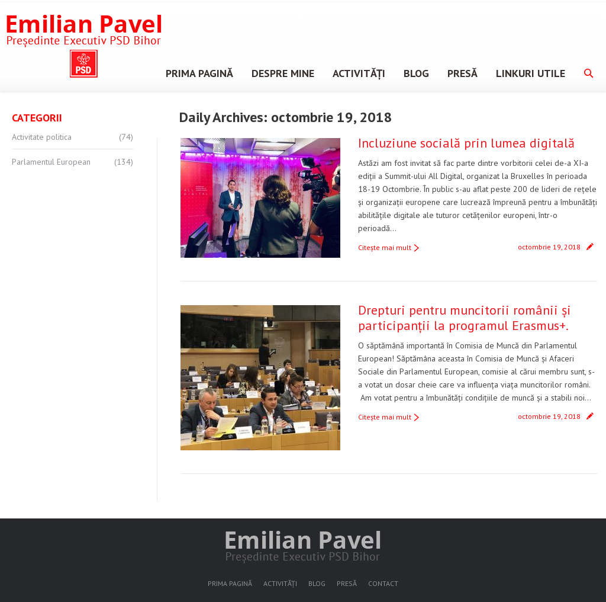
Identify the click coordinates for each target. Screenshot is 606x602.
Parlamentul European (51, 161)
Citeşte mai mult (384, 247)
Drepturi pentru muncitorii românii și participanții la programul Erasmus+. (464, 318)
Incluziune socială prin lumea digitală (466, 143)
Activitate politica (42, 137)
